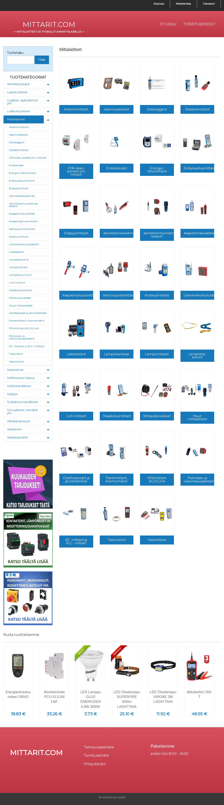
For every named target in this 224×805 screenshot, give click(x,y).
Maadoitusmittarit (20, 290)
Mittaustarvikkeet (20, 297)
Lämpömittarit (18, 267)
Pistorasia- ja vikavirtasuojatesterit (22, 337)
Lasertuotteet (17, 92)
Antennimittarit (19, 127)
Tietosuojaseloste (99, 747)
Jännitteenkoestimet (22, 196)
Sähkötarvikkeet (19, 386)
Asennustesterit (18, 134)
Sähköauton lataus (21, 378)
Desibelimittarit (18, 150)
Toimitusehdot (96, 755)
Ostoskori (209, 3)
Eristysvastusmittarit (22, 180)
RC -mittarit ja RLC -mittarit (27, 346)
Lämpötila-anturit (20, 274)
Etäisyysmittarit (19, 188)
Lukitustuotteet (18, 111)
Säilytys (12, 394)
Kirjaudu (159, 3)
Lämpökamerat (19, 259)
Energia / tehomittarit (22, 173)
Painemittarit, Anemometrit (26, 320)
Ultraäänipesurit (18, 421)
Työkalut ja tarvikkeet (22, 402)
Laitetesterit (16, 252)
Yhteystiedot (95, 764)
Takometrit (16, 353)
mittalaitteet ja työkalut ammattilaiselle (49, 31)
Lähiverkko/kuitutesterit (24, 244)
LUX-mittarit (17, 282)
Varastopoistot (17, 437)
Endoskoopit (16, 165)
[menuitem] (168, 24)
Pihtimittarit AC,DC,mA (24, 328)
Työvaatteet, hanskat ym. (22, 411)
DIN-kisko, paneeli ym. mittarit (28, 157)
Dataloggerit (16, 142)
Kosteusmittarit (18, 236)
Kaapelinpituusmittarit (23, 221)
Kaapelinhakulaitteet (22, 213)
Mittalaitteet (16, 119)
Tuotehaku (15, 53)
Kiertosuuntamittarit (22, 229)
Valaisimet (14, 429)
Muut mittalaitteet (21, 305)
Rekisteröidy (183, 3)
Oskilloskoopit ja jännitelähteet (28, 313)
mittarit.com (49, 24)
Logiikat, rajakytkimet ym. (22, 101)
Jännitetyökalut (18, 84)
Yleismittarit (16, 361)
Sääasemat (15, 369)
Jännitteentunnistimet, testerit (23, 205)
